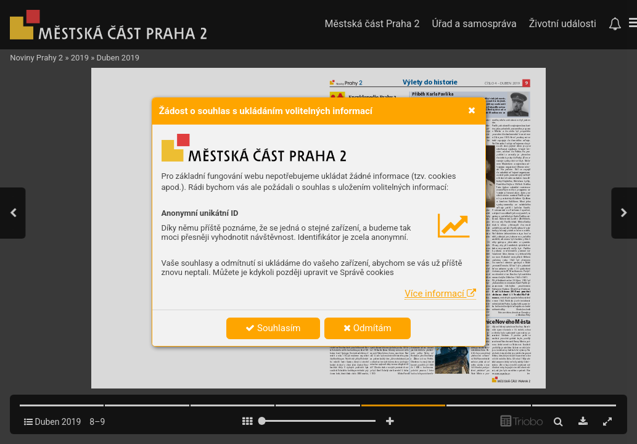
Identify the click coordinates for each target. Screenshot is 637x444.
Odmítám (367, 328)
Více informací (440, 293)
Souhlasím (272, 328)
